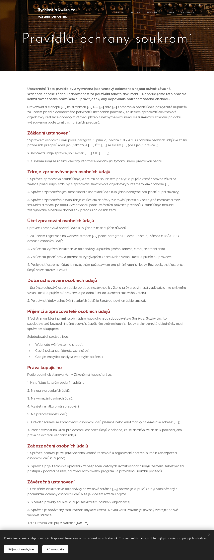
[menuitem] (169, 13)
